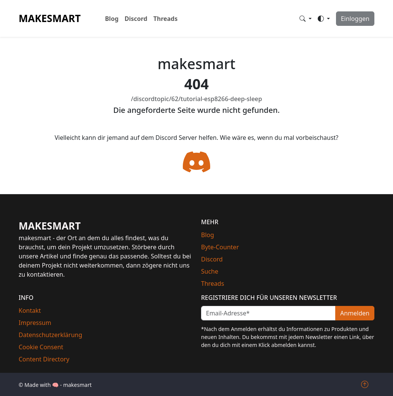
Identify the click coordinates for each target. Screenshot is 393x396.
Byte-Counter (220, 247)
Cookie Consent (41, 347)
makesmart (50, 18)
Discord (136, 18)
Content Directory (44, 359)
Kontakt (30, 310)
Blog (112, 18)
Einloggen (355, 18)
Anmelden (354, 313)
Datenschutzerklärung (50, 335)
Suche (209, 271)
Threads (166, 18)
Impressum (35, 322)
